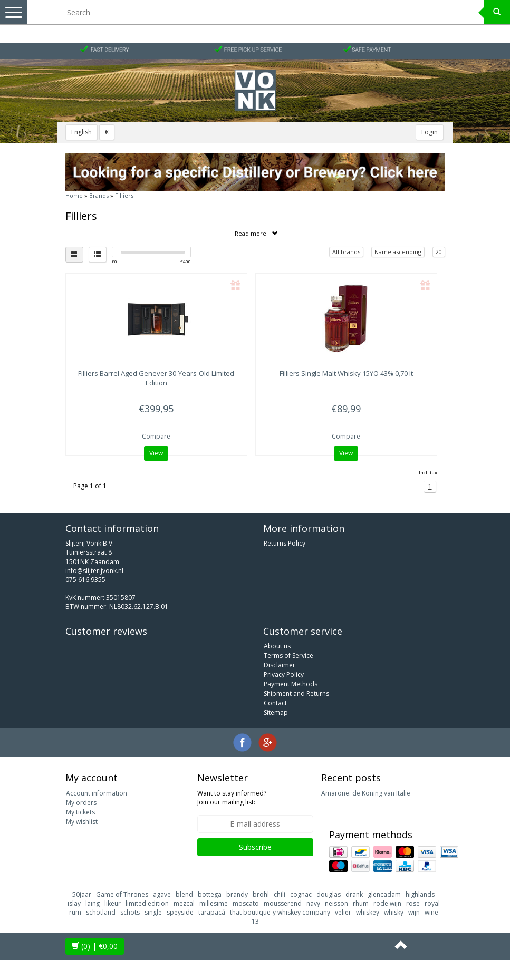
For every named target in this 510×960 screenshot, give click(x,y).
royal (432, 903)
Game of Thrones (122, 894)
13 (255, 921)
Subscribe (255, 847)
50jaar (81, 894)
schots (130, 912)
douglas (328, 894)
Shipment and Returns (296, 693)
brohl (261, 894)
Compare (156, 436)
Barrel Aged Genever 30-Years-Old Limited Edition (156, 378)
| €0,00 (95, 946)
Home (74, 195)
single (153, 912)
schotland (101, 912)
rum (75, 912)
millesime (213, 903)
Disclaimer (279, 665)
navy (313, 903)
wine (431, 912)
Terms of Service (288, 655)
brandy (237, 894)
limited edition (147, 903)
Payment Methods (290, 684)
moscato (246, 903)
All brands (346, 252)
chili (279, 894)
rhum (361, 903)
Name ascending (397, 252)
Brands (99, 195)
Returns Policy (284, 543)
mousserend (283, 903)
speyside (180, 912)
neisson (336, 903)
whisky (393, 912)
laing (92, 903)
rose (413, 903)
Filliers (124, 195)
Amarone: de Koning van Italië (365, 793)
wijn (414, 912)
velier (343, 912)
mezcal (184, 903)
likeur (112, 903)
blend (184, 894)
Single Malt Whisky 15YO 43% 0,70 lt (346, 373)
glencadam (384, 894)
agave (162, 894)
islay (74, 903)
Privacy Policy (284, 674)
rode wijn (387, 903)
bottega (210, 894)
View (156, 453)
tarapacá (211, 912)
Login (429, 132)
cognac (301, 894)
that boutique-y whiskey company (280, 912)
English (81, 132)
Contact (275, 703)
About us (277, 646)
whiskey (367, 912)
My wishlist (82, 821)
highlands (420, 894)
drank (354, 894)
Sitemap (276, 712)
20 (439, 252)
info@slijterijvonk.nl (94, 570)
